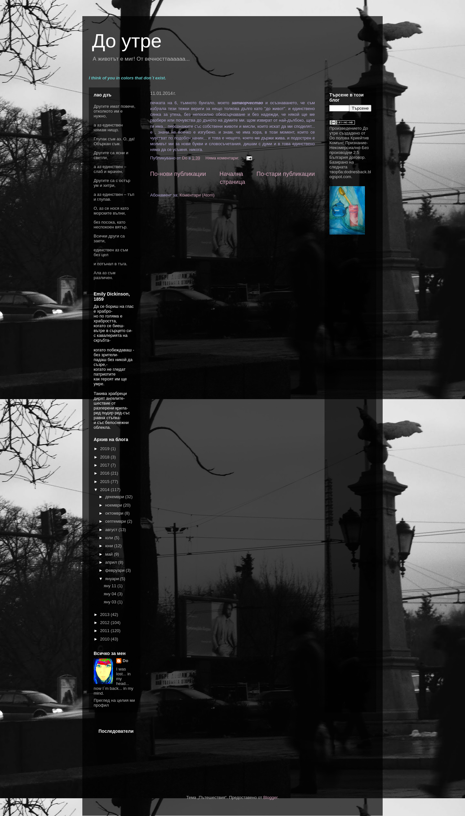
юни (109, 545)
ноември (114, 505)
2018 (105, 457)
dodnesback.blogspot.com (350, 174)
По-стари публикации (285, 174)
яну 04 (110, 593)
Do (125, 660)
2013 (105, 614)
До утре (127, 41)
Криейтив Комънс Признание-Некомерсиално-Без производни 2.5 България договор (349, 148)
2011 (105, 630)
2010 (105, 639)
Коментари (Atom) (197, 195)
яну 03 (110, 601)
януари (112, 578)
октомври (115, 513)
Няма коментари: (222, 158)
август (112, 529)
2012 (105, 622)
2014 (105, 489)
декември (115, 496)
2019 (105, 448)
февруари (115, 570)
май (109, 554)
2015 (105, 481)
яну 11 (110, 585)
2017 (105, 465)
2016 (105, 473)
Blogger (270, 797)
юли (109, 537)
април (111, 562)
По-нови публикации (178, 174)
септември (116, 521)
